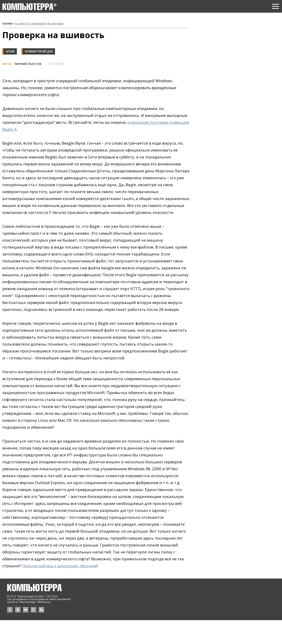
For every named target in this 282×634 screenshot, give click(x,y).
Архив (10, 51)
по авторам (55, 23)
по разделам (36, 23)
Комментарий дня (39, 51)
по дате (20, 23)
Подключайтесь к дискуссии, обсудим (59, 565)
